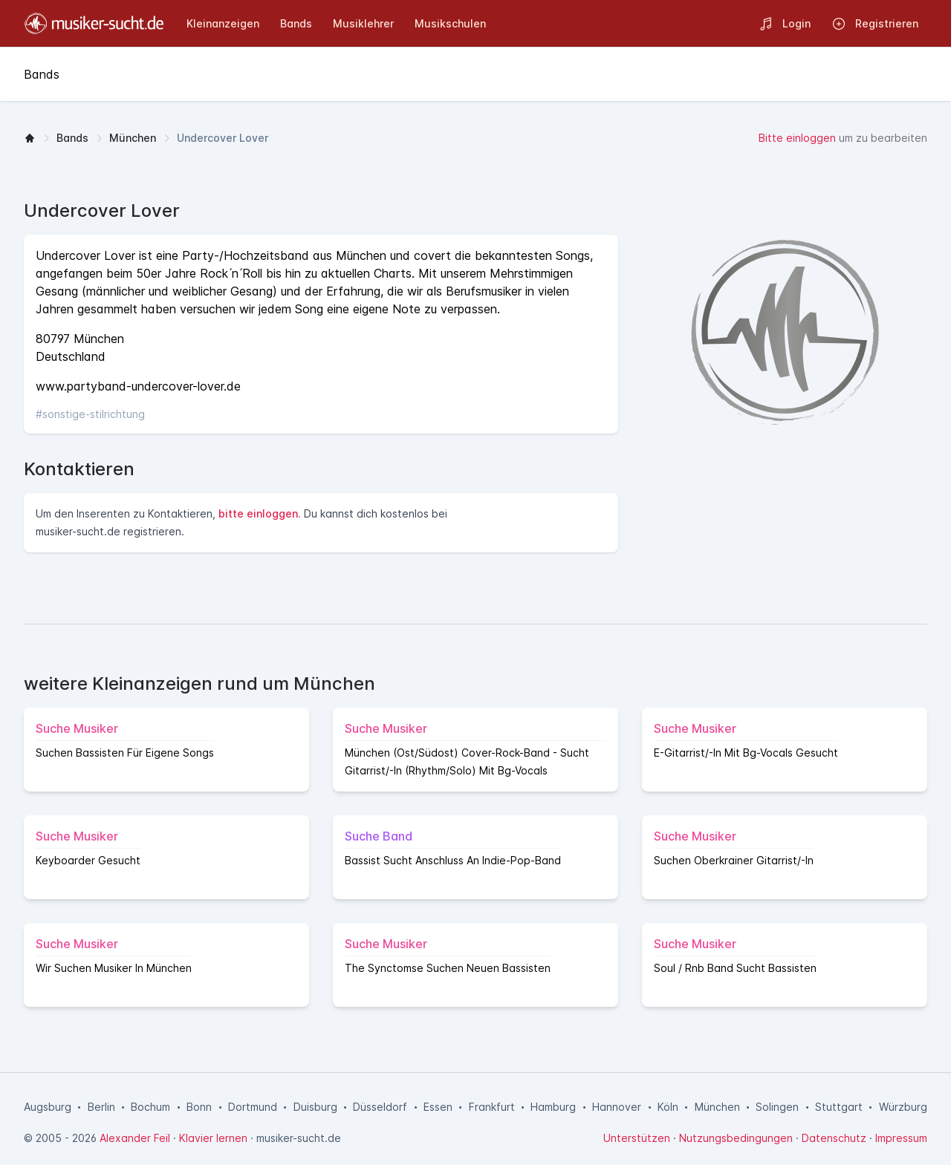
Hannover (616, 1106)
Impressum (901, 1138)
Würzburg (903, 1106)
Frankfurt (492, 1106)
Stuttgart (839, 1106)
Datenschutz (834, 1138)
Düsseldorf (380, 1106)
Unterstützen (636, 1138)
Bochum (150, 1106)
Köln (668, 1106)
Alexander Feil (135, 1138)
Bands (72, 137)
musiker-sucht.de (298, 1138)
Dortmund (252, 1106)
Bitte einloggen (797, 137)
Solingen (777, 1106)
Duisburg (315, 1106)
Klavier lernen (213, 1138)
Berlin (101, 1106)
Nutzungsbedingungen (736, 1138)
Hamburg (553, 1106)
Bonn (199, 1106)
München (132, 137)
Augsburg (47, 1106)
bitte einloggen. (259, 513)
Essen (437, 1106)
